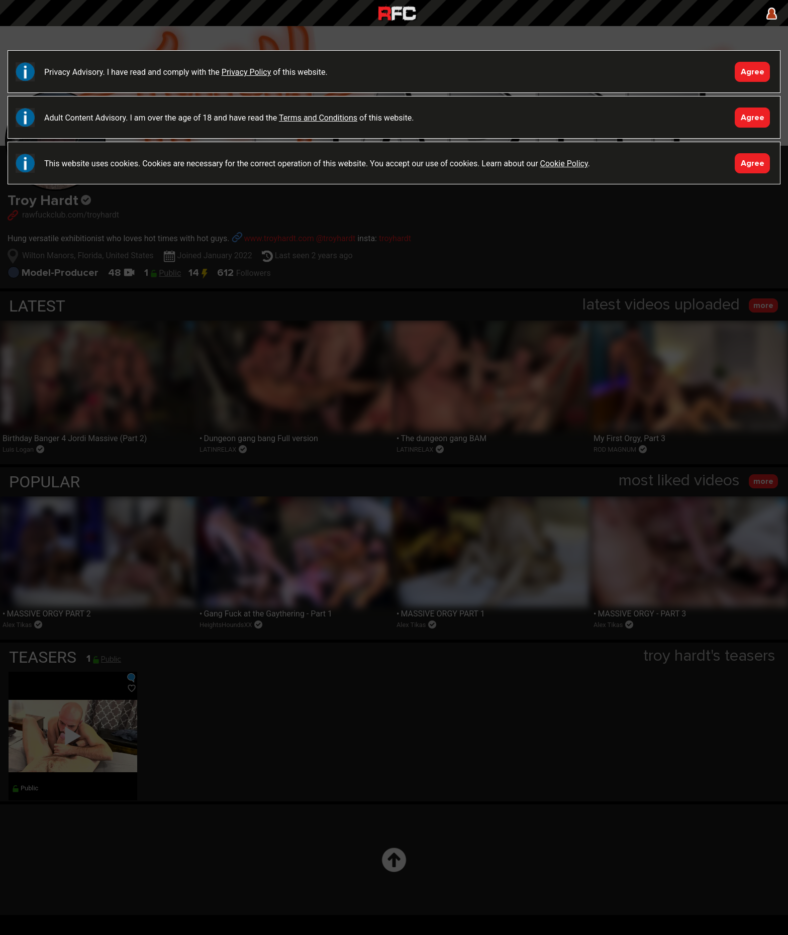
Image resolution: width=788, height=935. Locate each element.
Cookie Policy (564, 163)
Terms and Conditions (318, 118)
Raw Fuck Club (397, 14)
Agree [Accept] (752, 72)
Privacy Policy (246, 72)
